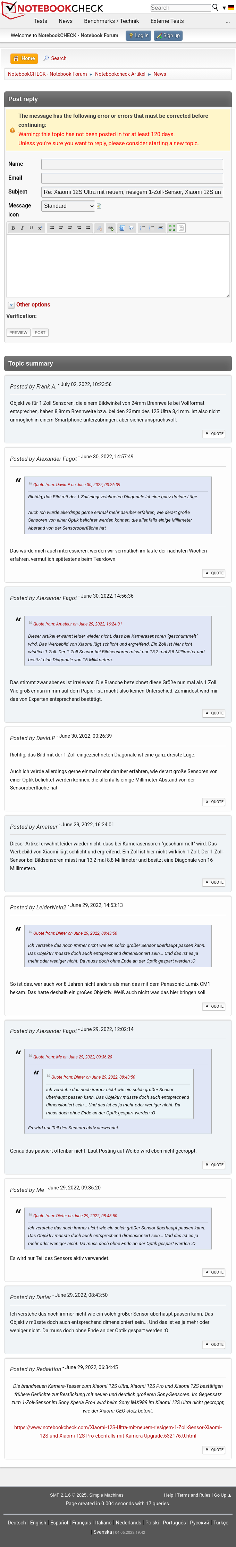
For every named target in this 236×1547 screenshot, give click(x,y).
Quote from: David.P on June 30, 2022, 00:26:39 (76, 484)
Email (15, 177)
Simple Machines (106, 1495)
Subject (17, 191)
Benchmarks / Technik (111, 21)
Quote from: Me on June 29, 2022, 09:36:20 (72, 1057)
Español (59, 1523)
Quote (214, 434)
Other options (33, 304)
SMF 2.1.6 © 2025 (68, 1495)
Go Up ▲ (223, 1495)
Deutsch (17, 1523)
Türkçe (220, 1523)
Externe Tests (167, 21)
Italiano (103, 1523)
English (38, 1523)
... (228, 21)
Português (174, 1523)
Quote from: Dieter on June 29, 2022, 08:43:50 (75, 933)
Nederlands (128, 1523)
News (66, 21)
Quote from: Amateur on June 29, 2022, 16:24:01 (77, 624)
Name (15, 164)
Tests (40, 21)
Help (169, 1495)
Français (81, 1523)
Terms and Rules (193, 1495)
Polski (152, 1523)
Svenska (103, 1532)
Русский (199, 1523)
